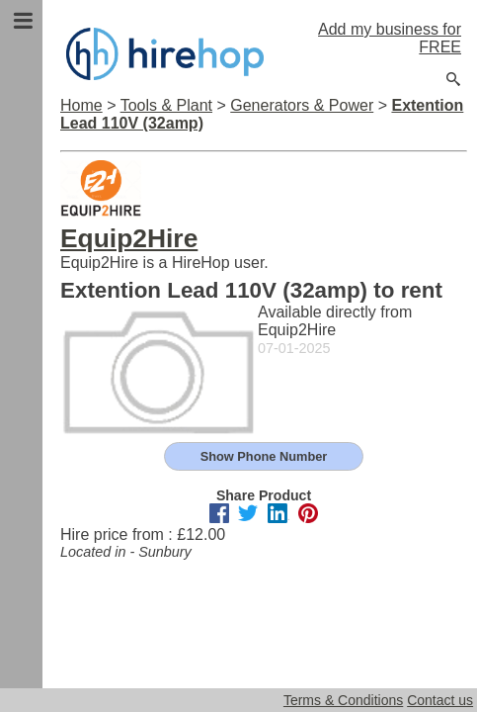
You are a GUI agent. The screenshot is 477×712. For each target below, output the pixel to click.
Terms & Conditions (343, 700)
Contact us (440, 700)
